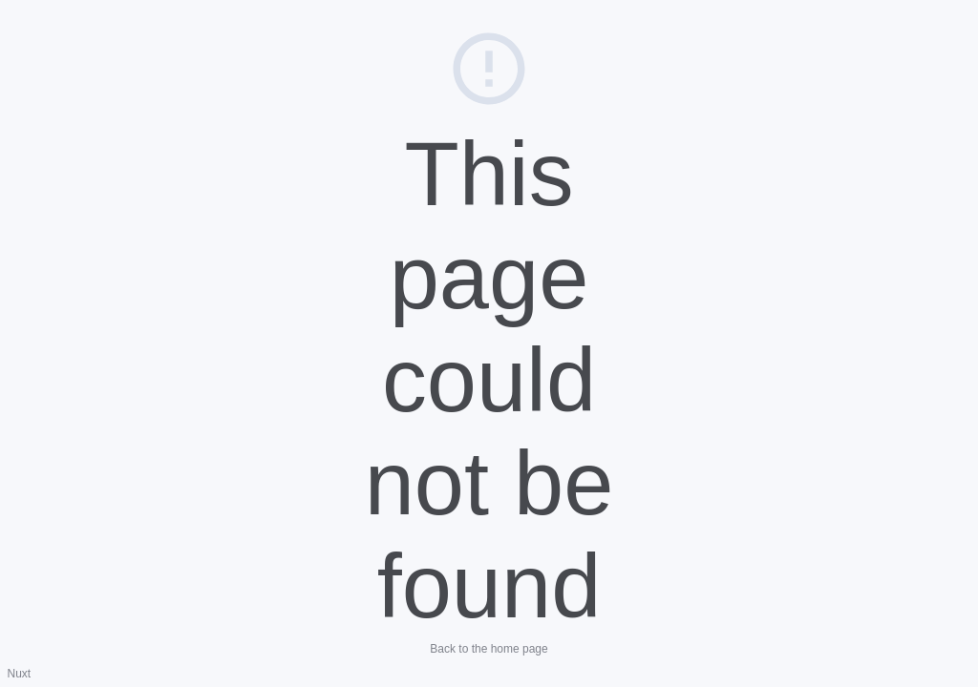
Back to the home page (488, 649)
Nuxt (20, 673)
